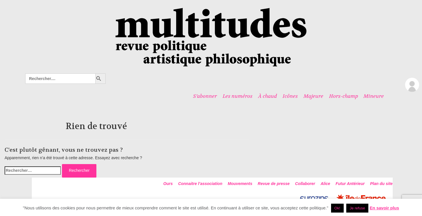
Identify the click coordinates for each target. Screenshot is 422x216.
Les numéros (237, 96)
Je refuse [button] (357, 208)
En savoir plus (384, 207)
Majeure (313, 96)
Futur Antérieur (350, 183)
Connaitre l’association (200, 183)
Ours (168, 183)
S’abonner (205, 96)
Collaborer (305, 183)
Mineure (373, 96)
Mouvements (240, 183)
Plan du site (381, 183)
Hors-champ (343, 96)
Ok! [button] (337, 208)
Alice (325, 183)
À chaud (267, 96)
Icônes (290, 96)
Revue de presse (273, 183)
